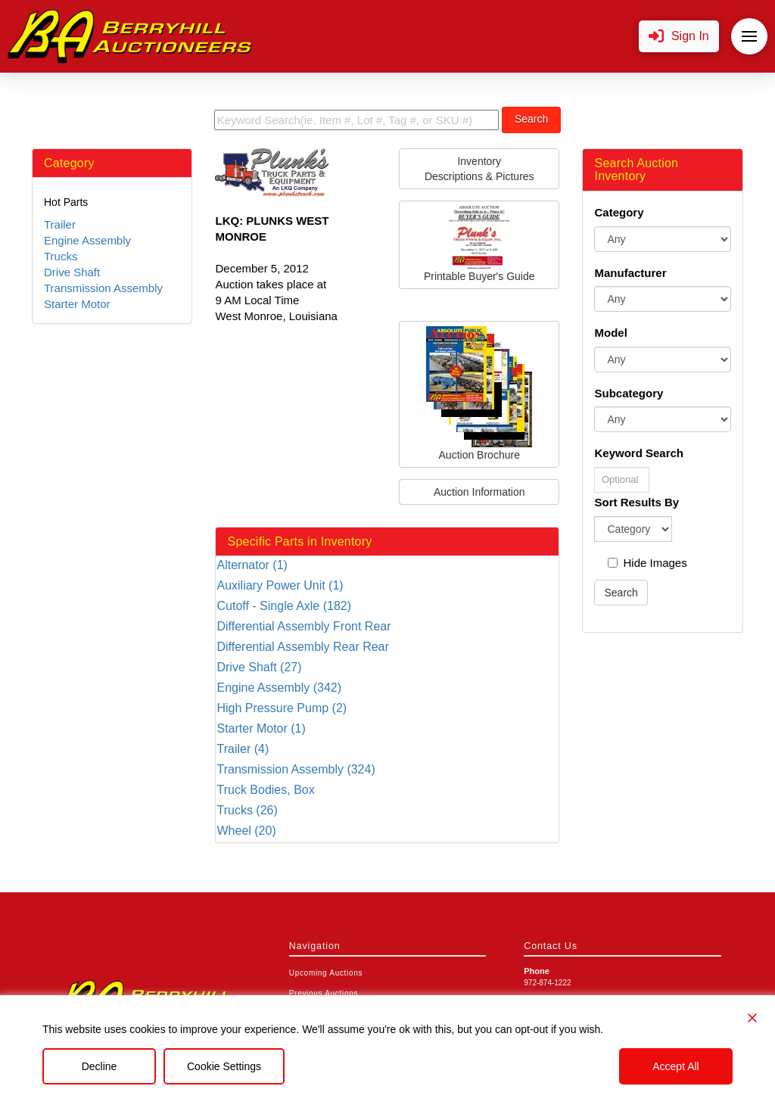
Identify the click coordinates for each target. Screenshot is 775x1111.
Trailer (60, 224)
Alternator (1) (251, 565)
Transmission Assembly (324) (295, 769)
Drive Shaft (72, 272)
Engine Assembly (87, 240)
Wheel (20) (245, 830)
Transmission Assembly (103, 288)
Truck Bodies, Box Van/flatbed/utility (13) (274, 790)
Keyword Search (638, 453)
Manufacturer (630, 272)
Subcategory (628, 393)
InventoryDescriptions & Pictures (479, 168)
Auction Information (479, 492)
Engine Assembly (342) (278, 687)
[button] (679, 36)
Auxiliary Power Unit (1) (279, 585)
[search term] (356, 120)
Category (618, 212)
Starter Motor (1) (260, 728)
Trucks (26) (246, 810)
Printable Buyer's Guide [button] (479, 244)
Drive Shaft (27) (258, 667)
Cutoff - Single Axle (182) (283, 605)
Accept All (675, 1066)
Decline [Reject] (99, 1066)
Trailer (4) (242, 748)
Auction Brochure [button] (479, 393)
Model (610, 332)
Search (531, 119)
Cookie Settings (224, 1066)
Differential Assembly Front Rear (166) (303, 627)
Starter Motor (77, 303)
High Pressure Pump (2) (281, 708)
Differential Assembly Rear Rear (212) (302, 647)
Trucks (60, 256)
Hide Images (647, 562)
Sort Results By (636, 502)
